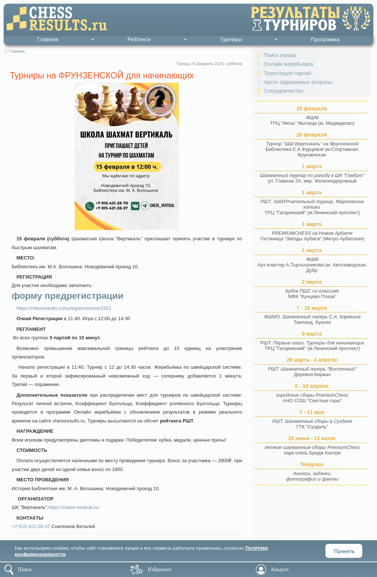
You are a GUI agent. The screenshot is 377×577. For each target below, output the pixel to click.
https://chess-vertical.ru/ (73, 507)
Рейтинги (139, 39)
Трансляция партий (287, 73)
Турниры (231, 39)
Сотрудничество (283, 91)
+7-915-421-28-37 (31, 526)
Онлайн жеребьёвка (288, 64)
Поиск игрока (280, 55)
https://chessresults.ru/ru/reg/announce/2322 (64, 308)
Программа (325, 39)
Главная (47, 39)
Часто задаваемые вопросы (298, 82)
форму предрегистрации (67, 296)
